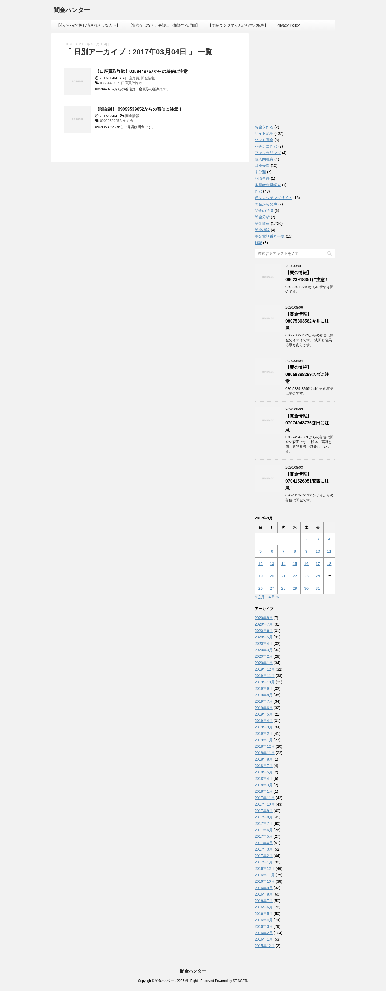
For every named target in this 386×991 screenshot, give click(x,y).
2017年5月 (264, 836)
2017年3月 (264, 849)
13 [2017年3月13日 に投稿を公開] (272, 563)
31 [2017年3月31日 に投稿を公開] (318, 588)
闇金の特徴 (264, 210)
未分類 (260, 172)
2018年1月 (264, 791)
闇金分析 (262, 217)
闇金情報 (148, 78)
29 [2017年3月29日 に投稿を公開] (295, 588)
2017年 (84, 44)
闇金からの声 (266, 204)
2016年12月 (265, 868)
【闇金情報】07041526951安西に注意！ (307, 481)
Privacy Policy (288, 25)
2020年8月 (264, 618)
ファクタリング (268, 153)
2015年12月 (265, 946)
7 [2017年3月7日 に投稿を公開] (283, 551)
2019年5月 (264, 714)
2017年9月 (264, 811)
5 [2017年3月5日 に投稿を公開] (260, 551)
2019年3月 (264, 727)
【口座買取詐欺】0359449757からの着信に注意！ (143, 71)
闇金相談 (262, 230)
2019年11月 (265, 676)
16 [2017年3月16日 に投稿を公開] (306, 563)
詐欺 (258, 191)
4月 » (274, 597)
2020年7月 (264, 624)
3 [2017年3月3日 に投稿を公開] (318, 539)
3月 (97, 44)
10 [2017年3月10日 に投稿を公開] (318, 551)
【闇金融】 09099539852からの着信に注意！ (139, 109)
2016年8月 (264, 894)
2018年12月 (265, 746)
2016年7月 (264, 901)
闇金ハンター (72, 11)
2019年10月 (265, 682)
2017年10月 (265, 804)
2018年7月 (264, 766)
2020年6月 (264, 631)
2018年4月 (264, 778)
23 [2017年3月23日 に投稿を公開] (306, 576)
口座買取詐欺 (131, 83)
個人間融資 (264, 159)
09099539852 (110, 121)
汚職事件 (262, 178)
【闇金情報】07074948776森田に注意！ (307, 423)
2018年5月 (264, 772)
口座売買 (132, 78)
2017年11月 (265, 798)
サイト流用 (264, 133)
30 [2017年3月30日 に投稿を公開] (306, 588)
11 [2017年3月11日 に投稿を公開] (329, 551)
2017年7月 (264, 823)
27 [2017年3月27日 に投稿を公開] (272, 588)
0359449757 (109, 83)
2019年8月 (264, 695)
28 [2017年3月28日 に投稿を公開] (283, 588)
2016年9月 (264, 888)
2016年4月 (264, 920)
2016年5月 (264, 913)
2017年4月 (264, 843)
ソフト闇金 (264, 140)
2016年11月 (265, 875)
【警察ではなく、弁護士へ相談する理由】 (164, 25)
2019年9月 (264, 688)
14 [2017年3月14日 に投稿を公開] (283, 563)
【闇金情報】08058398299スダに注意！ (307, 374)
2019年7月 (264, 701)
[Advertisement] (295, 80)
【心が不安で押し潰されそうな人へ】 (88, 25)
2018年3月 (264, 785)
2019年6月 (264, 708)
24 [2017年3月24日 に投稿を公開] (318, 576)
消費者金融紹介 (268, 185)
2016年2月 (264, 933)
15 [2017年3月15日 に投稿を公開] (295, 563)
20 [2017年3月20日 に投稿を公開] (272, 576)
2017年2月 (264, 856)
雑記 (258, 243)
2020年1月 (264, 663)
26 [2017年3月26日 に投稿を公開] (260, 588)
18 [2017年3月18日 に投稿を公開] (329, 563)
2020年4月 (264, 643)
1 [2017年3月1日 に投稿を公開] (295, 539)
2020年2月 (264, 656)
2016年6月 (264, 907)
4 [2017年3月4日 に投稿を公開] (329, 539)
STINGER (240, 981)
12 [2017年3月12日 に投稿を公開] (260, 563)
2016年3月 (264, 926)
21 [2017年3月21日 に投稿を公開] (283, 576)
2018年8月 (264, 759)
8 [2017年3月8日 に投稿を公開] (295, 551)
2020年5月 (264, 637)
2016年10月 (265, 881)
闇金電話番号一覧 (270, 236)
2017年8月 (264, 817)
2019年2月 (264, 733)
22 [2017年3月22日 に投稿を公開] (295, 576)
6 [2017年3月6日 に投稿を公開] (272, 551)
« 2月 (260, 597)
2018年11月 (265, 753)
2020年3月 (264, 650)
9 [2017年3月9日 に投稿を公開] (306, 551)
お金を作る (264, 127)
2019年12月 (265, 669)
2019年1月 (264, 740)
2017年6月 (264, 830)
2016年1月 (264, 939)
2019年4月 (264, 721)
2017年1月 (264, 862)
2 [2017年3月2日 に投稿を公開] (306, 539)
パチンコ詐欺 (266, 146)
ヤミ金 (128, 121)
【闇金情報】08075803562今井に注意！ (307, 321)
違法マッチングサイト (273, 198)
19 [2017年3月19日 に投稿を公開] (260, 576)
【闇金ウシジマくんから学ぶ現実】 (238, 25)
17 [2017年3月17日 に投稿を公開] (318, 563)
